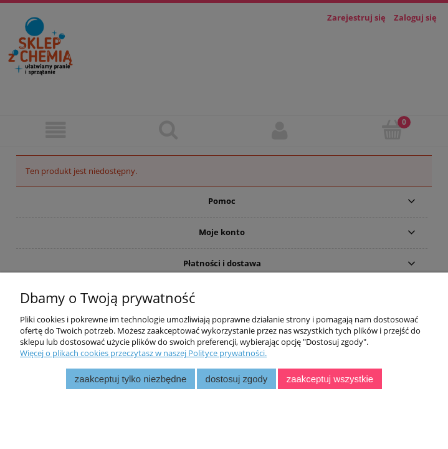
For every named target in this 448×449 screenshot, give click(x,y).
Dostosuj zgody (237, 379)
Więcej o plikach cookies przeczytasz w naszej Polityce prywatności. (143, 353)
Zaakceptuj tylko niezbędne (130, 379)
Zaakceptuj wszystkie (330, 379)
